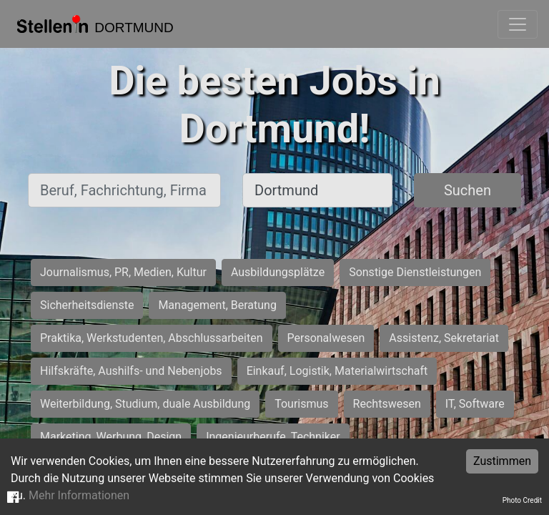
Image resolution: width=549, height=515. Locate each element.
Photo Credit (522, 500)
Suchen (467, 190)
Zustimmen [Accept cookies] (502, 461)
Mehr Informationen (79, 495)
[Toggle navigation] (518, 24)
